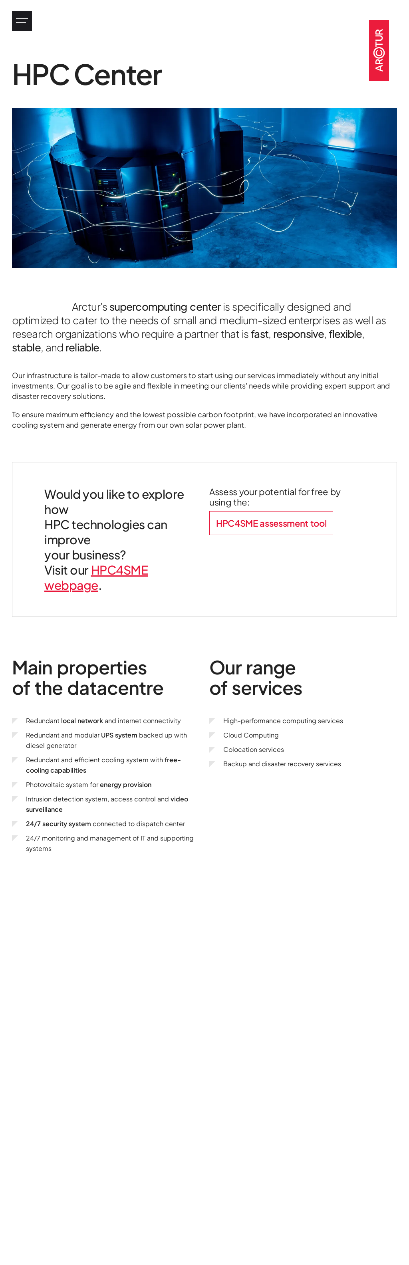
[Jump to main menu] (22, 21)
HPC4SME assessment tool (271, 523)
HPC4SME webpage (96, 577)
